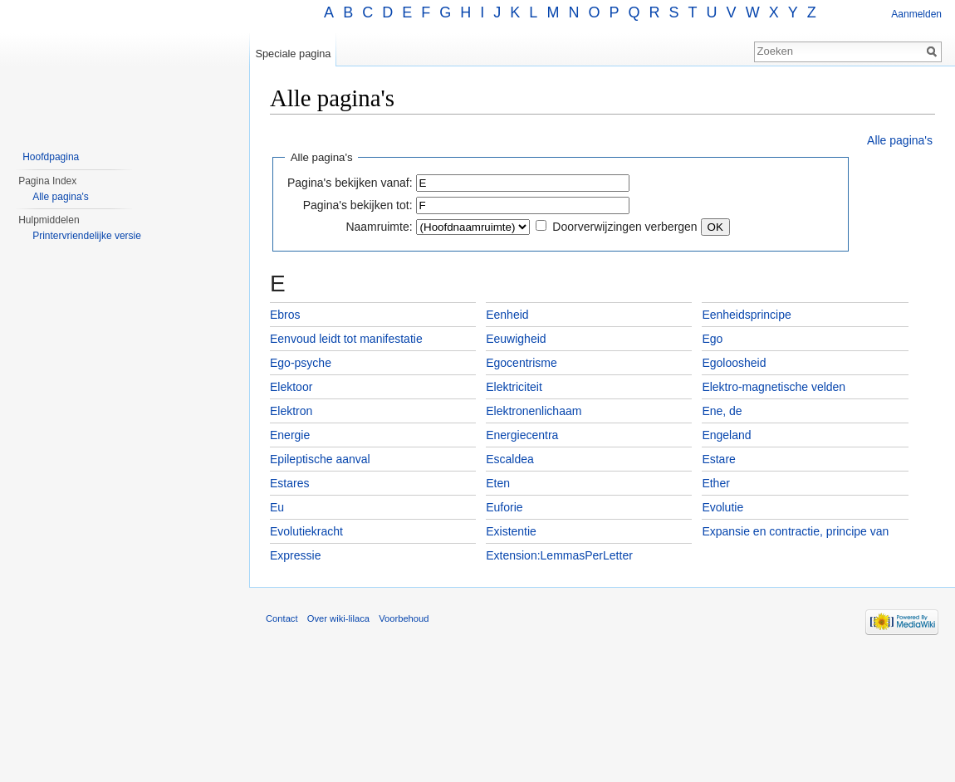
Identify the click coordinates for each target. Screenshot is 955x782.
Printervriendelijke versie (86, 236)
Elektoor (291, 386)
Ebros (285, 314)
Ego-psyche (300, 362)
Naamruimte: (378, 226)
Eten (498, 483)
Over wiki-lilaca (338, 618)
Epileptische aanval (320, 459)
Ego (712, 338)
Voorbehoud (404, 618)
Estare (718, 459)
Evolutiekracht (306, 531)
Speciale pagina (293, 53)
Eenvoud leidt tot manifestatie (346, 338)
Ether (715, 483)
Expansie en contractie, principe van (795, 531)
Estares (289, 483)
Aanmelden (916, 14)
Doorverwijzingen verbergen (624, 226)
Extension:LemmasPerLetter (559, 555)
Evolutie (722, 507)
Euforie (504, 507)
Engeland (726, 435)
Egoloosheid (734, 362)
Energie (290, 435)
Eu (277, 507)
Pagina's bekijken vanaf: (350, 182)
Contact (282, 618)
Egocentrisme (521, 362)
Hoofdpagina (50, 157)
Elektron (291, 411)
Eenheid (507, 314)
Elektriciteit (514, 386)
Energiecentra (522, 435)
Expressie (295, 555)
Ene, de (722, 411)
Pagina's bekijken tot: (358, 205)
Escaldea (510, 459)
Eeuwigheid (516, 338)
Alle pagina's (900, 140)
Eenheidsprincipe (746, 314)
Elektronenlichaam (533, 411)
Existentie (511, 531)
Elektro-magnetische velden (773, 386)
